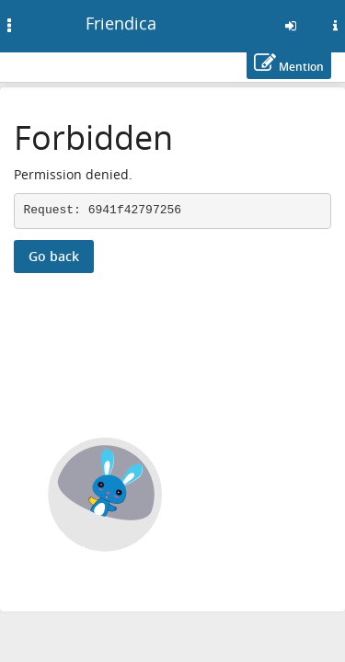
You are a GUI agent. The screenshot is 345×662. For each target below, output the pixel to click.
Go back (54, 256)
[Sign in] (291, 25)
